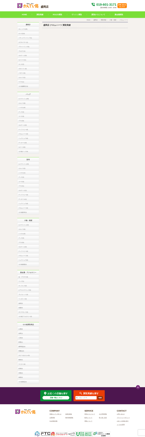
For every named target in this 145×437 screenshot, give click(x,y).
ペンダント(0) (23, 299)
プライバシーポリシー (123, 417)
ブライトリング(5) (24, 46)
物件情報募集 (69, 417)
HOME (24, 15)
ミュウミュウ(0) (23, 138)
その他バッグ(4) (23, 151)
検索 (100, 398)
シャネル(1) (22, 173)
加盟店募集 (68, 414)
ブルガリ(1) (22, 51)
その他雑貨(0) (23, 264)
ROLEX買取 (57, 15)
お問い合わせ (121, 414)
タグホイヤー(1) (23, 42)
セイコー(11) (22, 60)
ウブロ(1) (21, 82)
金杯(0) (21, 303)
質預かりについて (98, 15)
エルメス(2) (22, 168)
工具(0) (21, 338)
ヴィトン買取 (77, 15)
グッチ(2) (21, 112)
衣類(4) (21, 373)
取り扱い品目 (103, 417)
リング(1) (21, 281)
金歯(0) (21, 307)
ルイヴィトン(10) (24, 225)
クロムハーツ (123, 20)
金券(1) (21, 333)
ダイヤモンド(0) (23, 312)
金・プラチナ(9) (23, 277)
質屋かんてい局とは (55, 414)
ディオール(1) (23, 199)
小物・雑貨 (112, 20)
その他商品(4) (23, 382)
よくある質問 (121, 424)
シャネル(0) (22, 233)
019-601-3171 (103, 4)
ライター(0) (22, 364)
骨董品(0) (21, 351)
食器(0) (21, 377)
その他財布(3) (23, 212)
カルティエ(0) (23, 55)
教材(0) (21, 359)
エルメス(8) (22, 103)
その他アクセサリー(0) (25, 316)
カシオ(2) (21, 64)
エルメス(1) (22, 77)
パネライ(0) (22, 73)
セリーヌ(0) (22, 147)
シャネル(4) (22, 107)
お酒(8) (21, 329)
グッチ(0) (21, 238)
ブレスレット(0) (23, 294)
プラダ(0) (21, 121)
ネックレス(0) (23, 285)
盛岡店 (95, 20)
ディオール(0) (23, 142)
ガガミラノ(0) (23, 68)
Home (88, 20)
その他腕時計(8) (23, 86)
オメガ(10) (22, 33)
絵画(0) (21, 368)
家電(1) (21, 342)
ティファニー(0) (23, 129)
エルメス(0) (22, 229)
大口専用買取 (103, 414)
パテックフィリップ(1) (25, 38)
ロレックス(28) (23, 29)
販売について (88, 417)
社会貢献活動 (53, 421)
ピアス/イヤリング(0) (25, 290)
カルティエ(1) (23, 190)
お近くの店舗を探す (123, 421)
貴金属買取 (119, 15)
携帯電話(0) (22, 346)
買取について (88, 421)
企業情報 (52, 417)
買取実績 (39, 15)
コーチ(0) (21, 116)
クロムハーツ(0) (23, 134)
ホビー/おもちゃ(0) (24, 355)
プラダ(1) (21, 186)
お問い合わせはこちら (122, 5)
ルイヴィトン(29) (24, 98)
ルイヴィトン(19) (24, 164)
